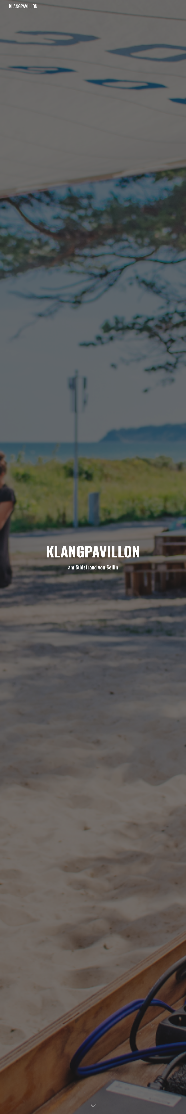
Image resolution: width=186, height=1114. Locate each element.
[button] (93, 1106)
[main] (93, 557)
